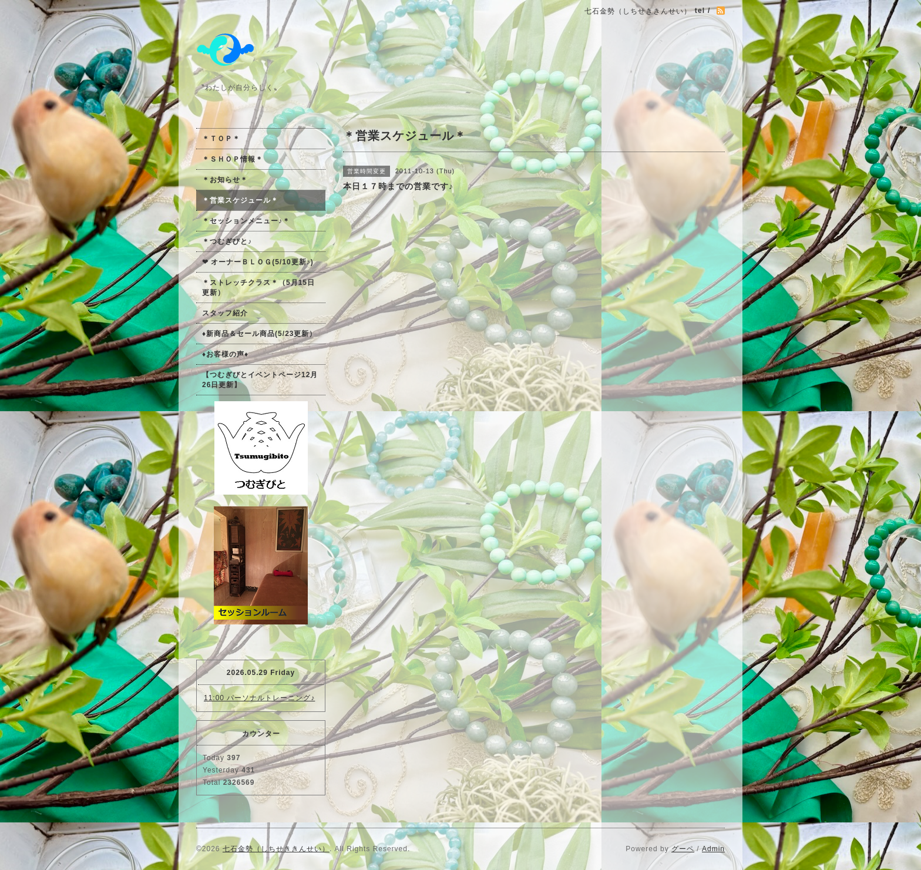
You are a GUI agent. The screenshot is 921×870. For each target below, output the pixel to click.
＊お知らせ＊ (225, 180)
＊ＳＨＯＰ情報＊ (232, 159)
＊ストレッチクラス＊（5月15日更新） (258, 287)
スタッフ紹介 (225, 313)
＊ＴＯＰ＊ (221, 139)
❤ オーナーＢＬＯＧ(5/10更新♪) (258, 262)
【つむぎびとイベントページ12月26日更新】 (260, 380)
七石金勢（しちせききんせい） (276, 849)
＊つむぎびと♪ (227, 241)
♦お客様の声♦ (225, 354)
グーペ (682, 849)
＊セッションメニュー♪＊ (246, 221)
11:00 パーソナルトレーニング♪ (259, 698)
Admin (713, 849)
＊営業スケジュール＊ (240, 200)
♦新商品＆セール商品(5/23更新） (259, 334)
